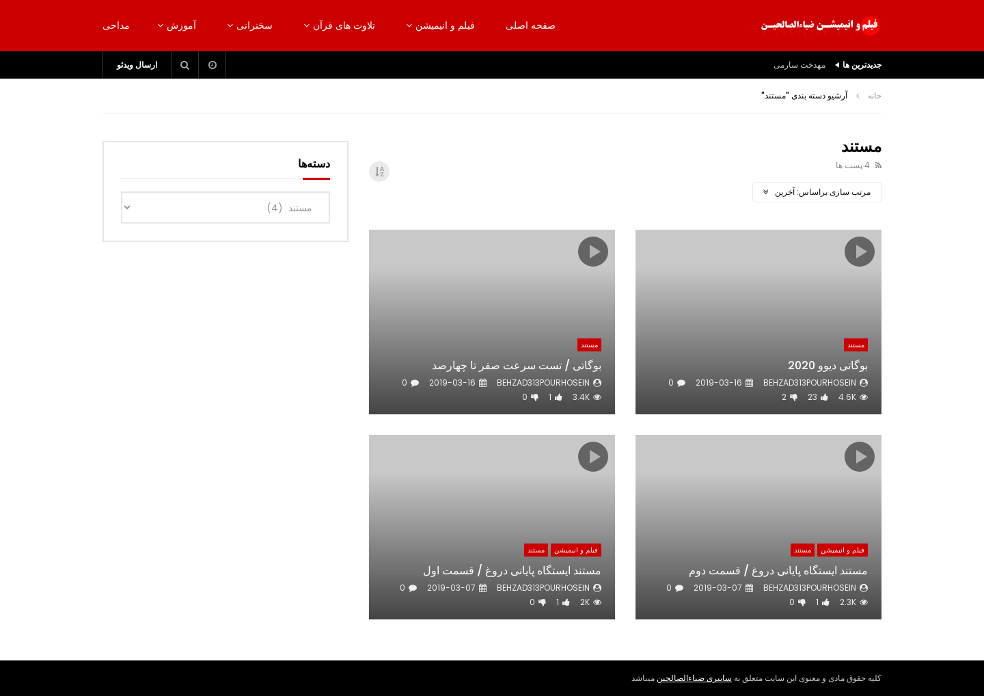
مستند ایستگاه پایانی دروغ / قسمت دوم (778, 570)
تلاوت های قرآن (344, 25)
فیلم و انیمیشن (445, 25)
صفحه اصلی (531, 25)
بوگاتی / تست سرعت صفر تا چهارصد (516, 365)
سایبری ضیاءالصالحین (694, 678)
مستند (855, 345)
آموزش (181, 25)
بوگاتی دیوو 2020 (828, 365)
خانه (875, 95)
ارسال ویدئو (137, 64)
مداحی (116, 25)
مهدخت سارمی (799, 64)
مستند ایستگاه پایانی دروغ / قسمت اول (512, 570)
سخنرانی (254, 25)
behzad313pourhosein (809, 382)
